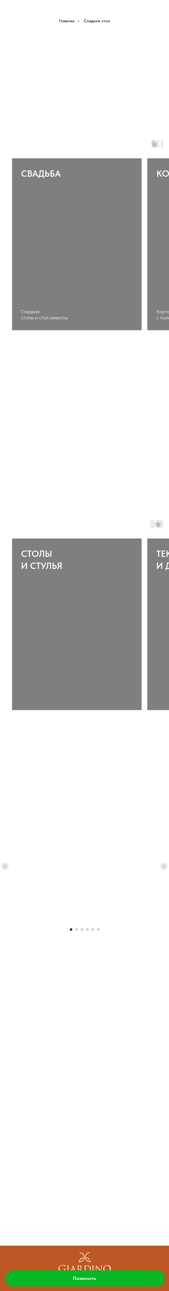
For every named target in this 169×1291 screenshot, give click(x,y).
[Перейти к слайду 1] (71, 929)
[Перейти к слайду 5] (93, 929)
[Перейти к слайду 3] (82, 929)
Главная (66, 20)
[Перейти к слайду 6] (98, 929)
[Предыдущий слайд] (5, 866)
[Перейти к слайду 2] (76, 929)
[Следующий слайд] (163, 866)
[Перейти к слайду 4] (87, 929)
